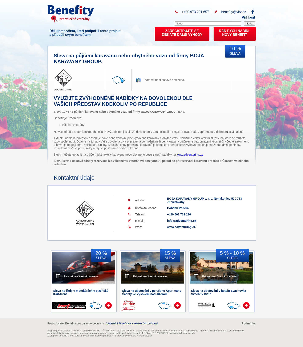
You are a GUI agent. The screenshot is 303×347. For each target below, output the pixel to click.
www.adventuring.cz (190, 154)
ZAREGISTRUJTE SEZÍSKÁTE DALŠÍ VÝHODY (182, 32)
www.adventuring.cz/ (181, 227)
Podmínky (249, 323)
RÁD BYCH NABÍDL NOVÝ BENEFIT (234, 32)
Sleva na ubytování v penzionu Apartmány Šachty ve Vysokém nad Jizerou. (151, 292)
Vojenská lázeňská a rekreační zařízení (132, 323)
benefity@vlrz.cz (233, 12)
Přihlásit (248, 17)
